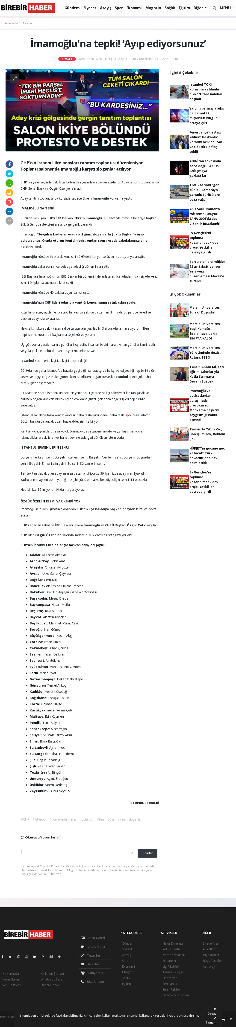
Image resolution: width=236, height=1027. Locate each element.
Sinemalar (169, 978)
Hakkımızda (10, 973)
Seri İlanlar (169, 983)
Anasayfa (11, 23)
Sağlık (170, 7)
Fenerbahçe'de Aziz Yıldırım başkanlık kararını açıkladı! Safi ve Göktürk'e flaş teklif (206, 142)
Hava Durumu (172, 943)
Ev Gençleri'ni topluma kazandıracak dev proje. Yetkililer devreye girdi (203, 242)
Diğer (199, 7)
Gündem (72, 7)
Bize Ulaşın (92, 981)
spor (128, 415)
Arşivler (90, 964)
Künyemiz (92, 973)
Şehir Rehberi (172, 989)
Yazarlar (90, 955)
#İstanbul (39, 819)
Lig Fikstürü (170, 966)
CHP (24, 188)
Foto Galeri (93, 938)
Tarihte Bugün (172, 972)
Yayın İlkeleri (11, 979)
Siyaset (89, 7)
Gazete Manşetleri (175, 995)
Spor (119, 7)
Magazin (153, 7)
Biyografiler (211, 955)
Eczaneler (169, 960)
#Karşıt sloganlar (129, 819)
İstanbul (28, 360)
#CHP (25, 819)
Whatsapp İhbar (52, 979)
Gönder (147, 853)
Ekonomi (134, 7)
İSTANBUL (29, 447)
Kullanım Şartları (52, 973)
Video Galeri (93, 946)
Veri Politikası (11, 985)
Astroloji (209, 966)
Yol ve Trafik (171, 949)
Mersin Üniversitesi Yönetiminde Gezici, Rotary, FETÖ (205, 352)
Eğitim (184, 7)
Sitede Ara (210, 943)
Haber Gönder (51, 985)
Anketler (209, 949)
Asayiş (105, 7)
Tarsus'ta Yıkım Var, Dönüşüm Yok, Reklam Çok (207, 434)
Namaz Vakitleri (173, 955)
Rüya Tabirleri (212, 960)
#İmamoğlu (105, 819)
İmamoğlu (101, 198)
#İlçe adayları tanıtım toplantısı (72, 819)
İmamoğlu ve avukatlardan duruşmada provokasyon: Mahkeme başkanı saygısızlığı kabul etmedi (204, 405)
